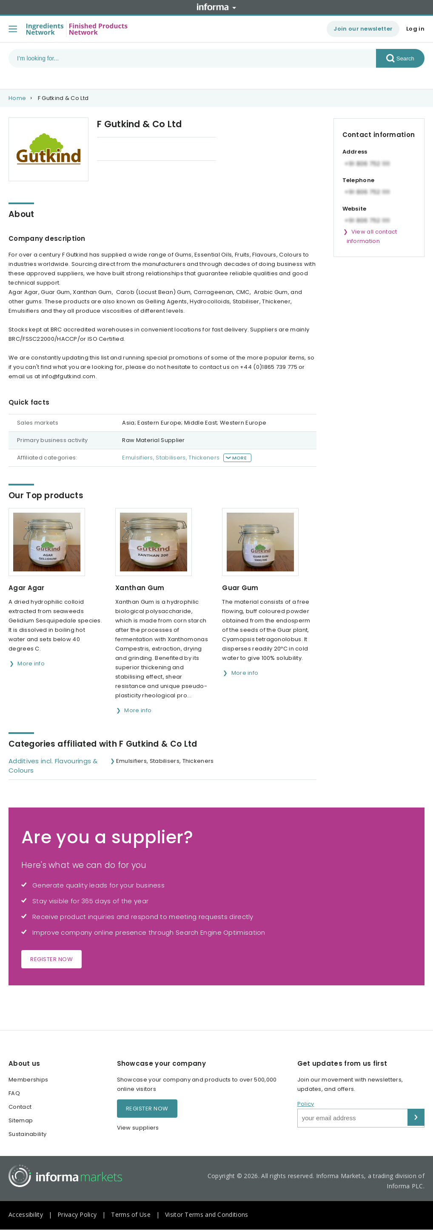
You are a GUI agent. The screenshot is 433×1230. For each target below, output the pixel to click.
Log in (415, 29)
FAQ (14, 1093)
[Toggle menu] (13, 29)
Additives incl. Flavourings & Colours (53, 765)
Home (17, 98)
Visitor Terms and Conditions (206, 1214)
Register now (51, 959)
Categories (182, 150)
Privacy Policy (77, 1214)
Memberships (28, 1080)
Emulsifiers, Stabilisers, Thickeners (170, 458)
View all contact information (372, 236)
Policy (305, 1104)
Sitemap (21, 1120)
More (239, 457)
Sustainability (27, 1134)
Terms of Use (131, 1214)
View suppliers (138, 1128)
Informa (216, 6)
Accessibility (26, 1214)
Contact (20, 1107)
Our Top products (122, 150)
